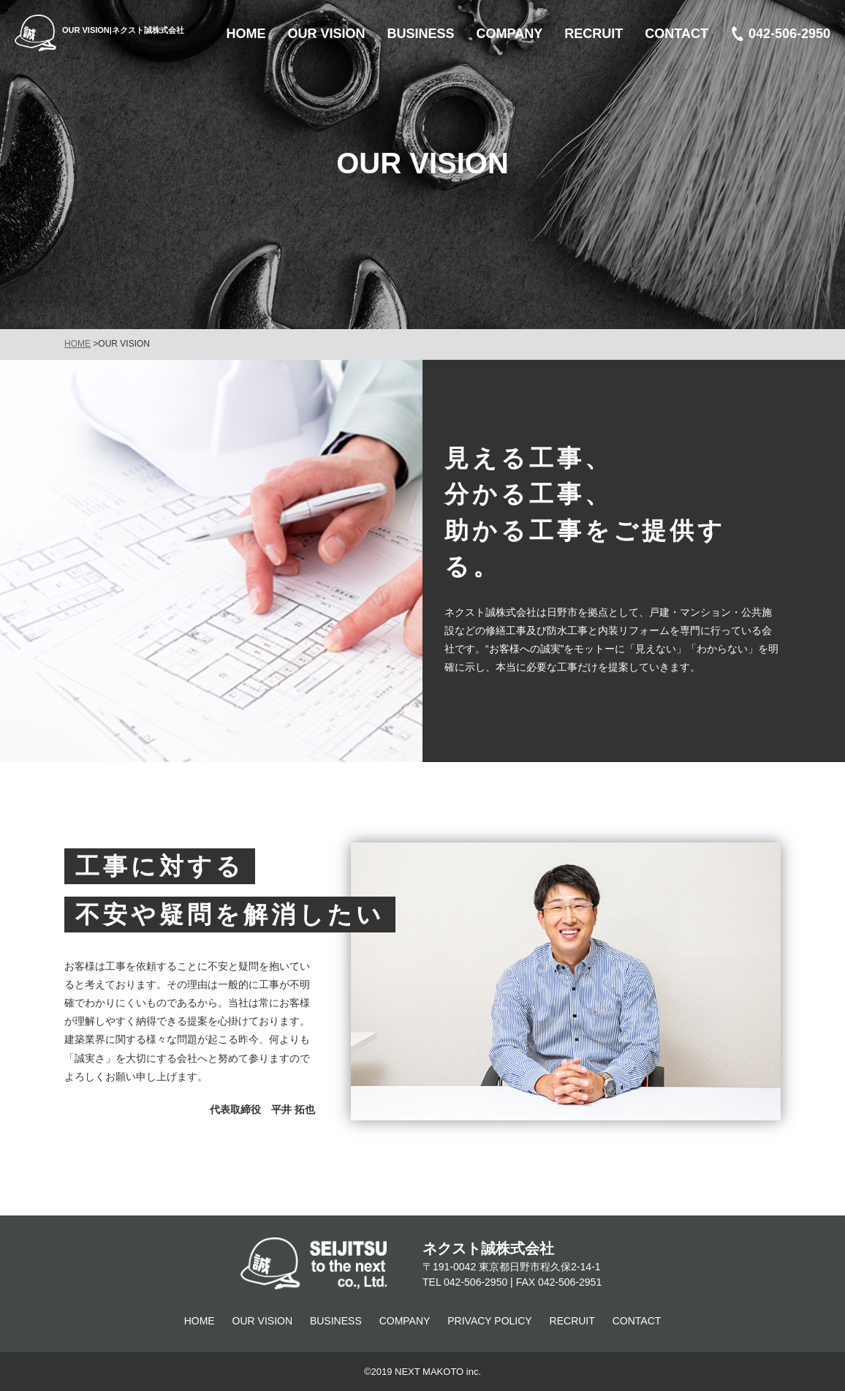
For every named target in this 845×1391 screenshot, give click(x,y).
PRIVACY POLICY (489, 1321)
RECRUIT (572, 1321)
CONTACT (637, 1321)
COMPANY (405, 1321)
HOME (77, 344)
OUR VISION (262, 1321)
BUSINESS (336, 1321)
